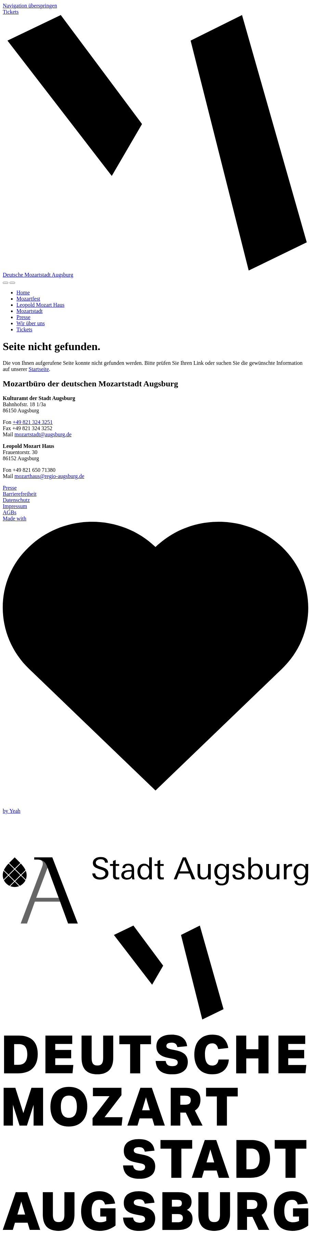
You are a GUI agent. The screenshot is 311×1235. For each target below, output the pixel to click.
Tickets (11, 12)
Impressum (15, 506)
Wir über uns (30, 323)
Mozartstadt (29, 311)
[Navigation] (12, 283)
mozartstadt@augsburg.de (43, 434)
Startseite (39, 369)
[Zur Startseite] (155, 146)
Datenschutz (16, 500)
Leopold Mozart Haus (40, 305)
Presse (23, 317)
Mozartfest (28, 299)
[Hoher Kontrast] (5, 283)
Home (23, 292)
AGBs (9, 512)
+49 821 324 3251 (33, 422)
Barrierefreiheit (20, 494)
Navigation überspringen (30, 6)
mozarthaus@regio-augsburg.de (49, 476)
